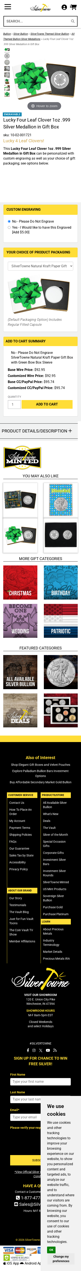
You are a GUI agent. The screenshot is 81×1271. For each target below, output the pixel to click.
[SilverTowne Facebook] (28, 1050)
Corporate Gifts (53, 853)
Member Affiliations (22, 941)
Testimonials (17, 905)
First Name (17, 1074)
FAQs (12, 841)
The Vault (49, 827)
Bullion (7, 33)
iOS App (11, 1263)
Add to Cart (47, 404)
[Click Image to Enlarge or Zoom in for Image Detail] (44, 79)
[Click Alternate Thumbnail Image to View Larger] (6, 50)
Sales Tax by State (21, 855)
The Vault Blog (19, 912)
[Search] (72, 21)
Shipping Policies (20, 834)
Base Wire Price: (20, 370)
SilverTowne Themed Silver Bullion (49, 33)
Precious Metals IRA (56, 958)
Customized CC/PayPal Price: (30, 388)
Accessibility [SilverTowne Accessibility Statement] (17, 862)
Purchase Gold (53, 907)
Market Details (52, 951)
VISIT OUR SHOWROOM (40, 995)
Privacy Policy (18, 869)
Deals (46, 821)
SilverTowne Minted (56, 882)
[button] (73, 7)
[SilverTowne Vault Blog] (55, 1050)
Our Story (15, 898)
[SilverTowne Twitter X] (40, 1050)
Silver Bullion (20, 33)
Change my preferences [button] (61, 1259)
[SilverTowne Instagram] (34, 1050)
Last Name (17, 1092)
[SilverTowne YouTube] (48, 1050)
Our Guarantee (19, 848)
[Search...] (36, 21)
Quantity (14, 396)
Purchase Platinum (55, 914)
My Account (17, 821)
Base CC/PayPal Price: (25, 382)
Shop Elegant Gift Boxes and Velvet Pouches (40, 764)
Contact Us (16, 802)
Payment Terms (19, 827)
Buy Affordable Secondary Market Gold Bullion (40, 782)
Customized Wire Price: (26, 376)
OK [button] (51, 1250)
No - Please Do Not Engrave (33, 221)
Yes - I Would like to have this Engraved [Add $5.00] (41, 229)
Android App (31, 1263)
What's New (51, 814)
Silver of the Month (55, 834)
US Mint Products (54, 889)
